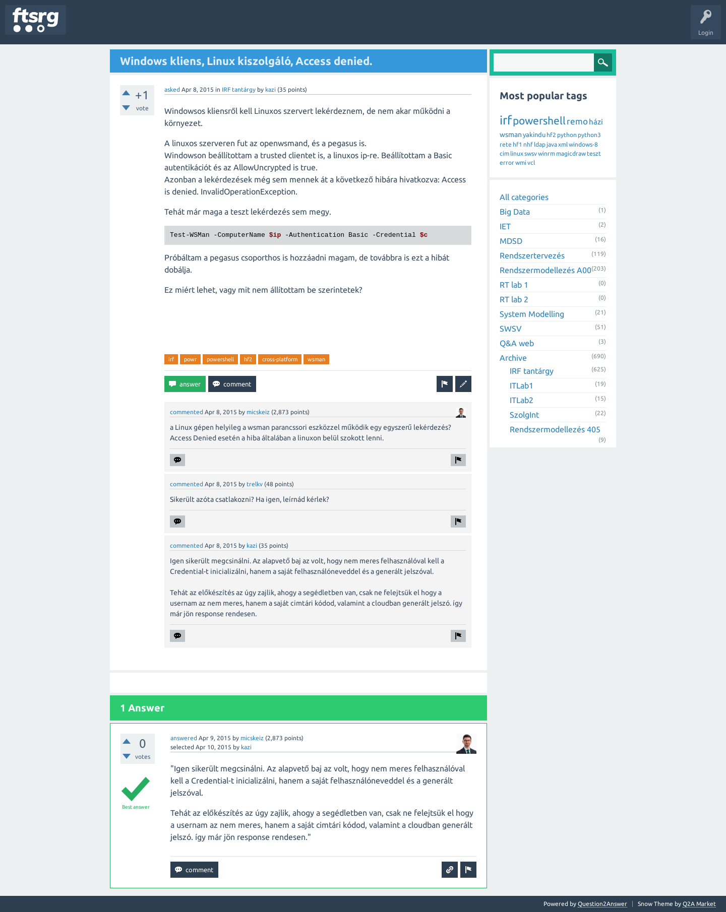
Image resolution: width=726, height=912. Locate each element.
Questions (87, 27)
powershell (220, 359)
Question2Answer (602, 903)
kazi (270, 89)
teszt (594, 153)
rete (506, 144)
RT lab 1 (514, 284)
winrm (546, 153)
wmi (520, 162)
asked (172, 89)
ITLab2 (521, 400)
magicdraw (571, 153)
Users (200, 27)
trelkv (255, 484)
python (567, 135)
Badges (231, 27)
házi (596, 121)
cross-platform (279, 359)
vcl (531, 162)
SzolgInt (524, 414)
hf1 (517, 144)
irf (171, 359)
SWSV (511, 328)
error (507, 162)
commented (186, 412)
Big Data (515, 211)
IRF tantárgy (239, 89)
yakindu (534, 134)
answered (183, 738)
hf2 (248, 359)
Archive (513, 357)
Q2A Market (699, 903)
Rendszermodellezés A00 (545, 270)
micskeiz (258, 412)
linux (516, 153)
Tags (168, 27)
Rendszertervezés (532, 255)
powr (190, 359)
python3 (589, 135)
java (552, 144)
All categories (524, 197)
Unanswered (130, 27)
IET (505, 226)
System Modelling (532, 313)
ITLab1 (521, 385)
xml (563, 144)
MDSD (511, 240)
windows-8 (583, 144)
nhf (528, 144)
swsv (530, 153)
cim (504, 153)
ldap (540, 144)
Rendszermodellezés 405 (555, 429)
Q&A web (517, 343)
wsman (316, 359)
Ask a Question (298, 27)
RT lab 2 (514, 299)
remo (577, 121)
